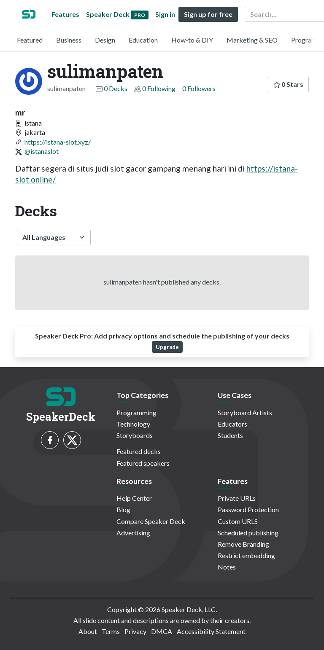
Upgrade (167, 347)
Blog (123, 509)
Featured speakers (143, 463)
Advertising (133, 533)
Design (105, 40)
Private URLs (237, 498)
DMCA (161, 631)
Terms (111, 631)
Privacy (135, 631)
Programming (136, 412)
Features (65, 14)
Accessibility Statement (211, 631)
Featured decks (138, 451)
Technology (133, 424)
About (87, 631)
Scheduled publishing (248, 533)
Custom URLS (238, 521)
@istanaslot (41, 151)
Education (143, 40)
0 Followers (199, 88)
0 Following (159, 88)
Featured (30, 40)
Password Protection (248, 509)
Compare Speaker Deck (150, 521)
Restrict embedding (246, 555)
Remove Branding (243, 544)
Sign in (165, 14)
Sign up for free (208, 14)
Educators (232, 424)
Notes (227, 567)
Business (68, 40)
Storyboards (134, 435)
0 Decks (115, 88)
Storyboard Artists (245, 412)
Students (230, 435)
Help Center (134, 498)
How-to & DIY (192, 40)
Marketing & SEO (252, 40)
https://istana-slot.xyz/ (57, 142)
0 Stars (288, 84)
